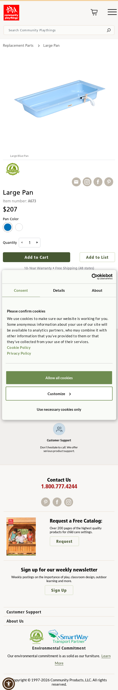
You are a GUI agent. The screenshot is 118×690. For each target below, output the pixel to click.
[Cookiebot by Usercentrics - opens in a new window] (91, 277)
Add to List (97, 257)
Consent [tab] (21, 290)
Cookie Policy (19, 347)
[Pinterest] (47, 505)
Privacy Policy (19, 353)
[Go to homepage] (11, 19)
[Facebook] (58, 505)
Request (64, 541)
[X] (76, 505)
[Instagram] (69, 505)
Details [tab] (59, 290)
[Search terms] (59, 30)
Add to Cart (37, 257)
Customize (59, 393)
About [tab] (97, 290)
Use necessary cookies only (59, 409)
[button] (9, 684)
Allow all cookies (59, 378)
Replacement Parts (18, 45)
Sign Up (59, 590)
